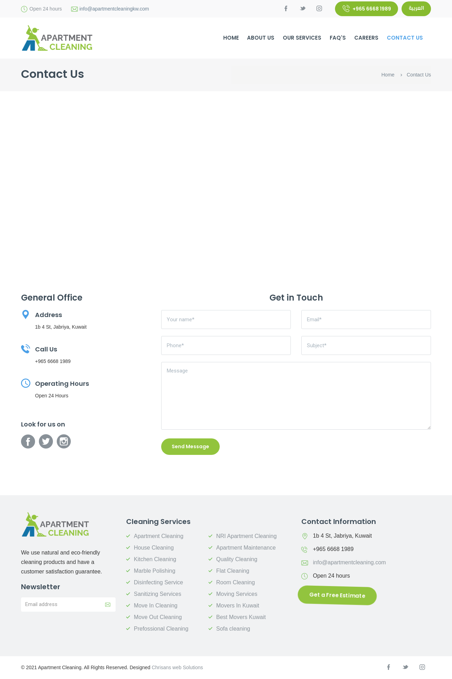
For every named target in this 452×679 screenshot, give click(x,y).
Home (388, 75)
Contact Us (405, 37)
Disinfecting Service (158, 582)
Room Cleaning (235, 582)
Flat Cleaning (232, 571)
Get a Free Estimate (337, 595)
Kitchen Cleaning (155, 559)
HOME (231, 37)
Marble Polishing (154, 571)
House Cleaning (154, 548)
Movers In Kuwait (237, 606)
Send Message (190, 446)
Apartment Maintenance (246, 548)
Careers (366, 37)
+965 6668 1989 (367, 8)
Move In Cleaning (156, 606)
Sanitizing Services (157, 594)
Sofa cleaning (233, 629)
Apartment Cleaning (158, 536)
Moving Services (236, 594)
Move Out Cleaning (158, 617)
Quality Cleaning (236, 559)
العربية (416, 8)
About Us (260, 37)
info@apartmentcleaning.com (349, 562)
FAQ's (338, 37)
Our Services (302, 37)
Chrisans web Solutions (177, 667)
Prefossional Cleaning (161, 629)
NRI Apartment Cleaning (246, 536)
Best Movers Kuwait (241, 617)
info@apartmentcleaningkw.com (114, 9)
